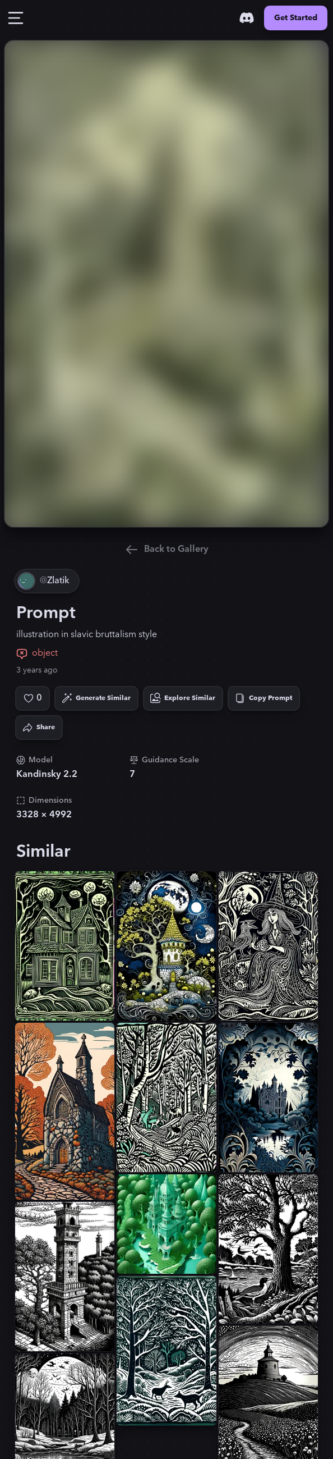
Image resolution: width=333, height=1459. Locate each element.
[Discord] (247, 18)
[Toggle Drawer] (15, 18)
